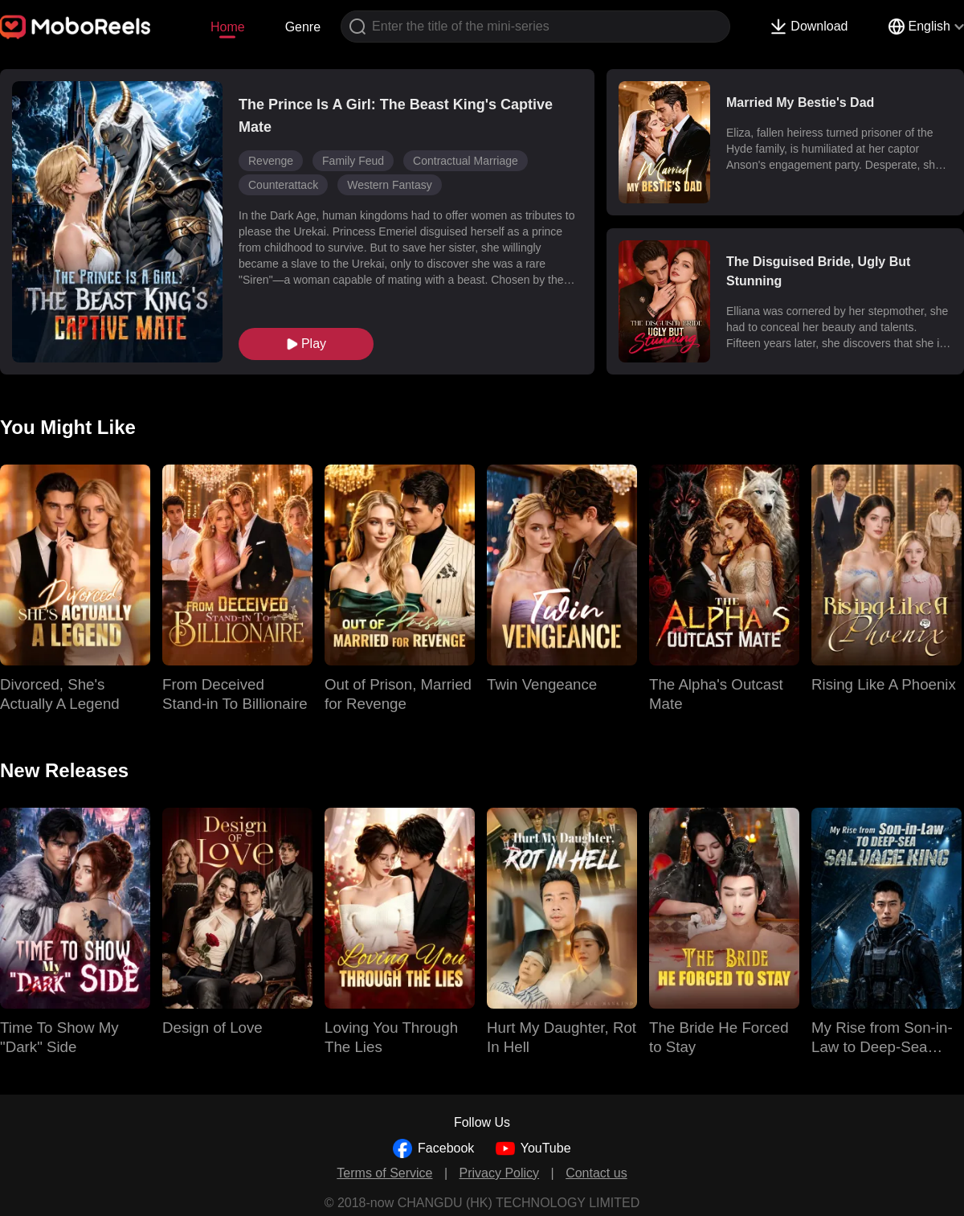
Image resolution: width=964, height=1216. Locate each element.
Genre (303, 27)
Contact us (596, 1173)
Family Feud (353, 160)
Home (227, 27)
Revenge (270, 160)
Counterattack (283, 184)
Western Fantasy (389, 184)
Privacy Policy (500, 1173)
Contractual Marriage (465, 160)
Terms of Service (384, 1173)
